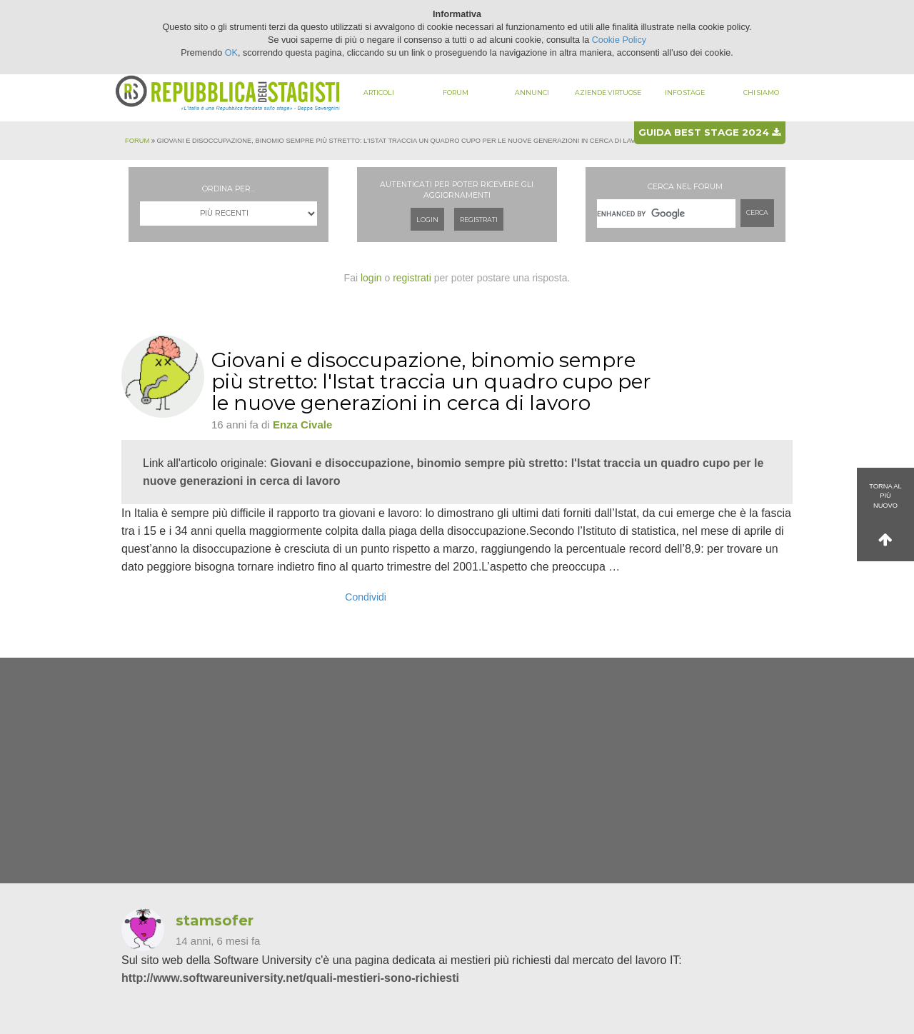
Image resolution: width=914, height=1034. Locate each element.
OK (231, 53)
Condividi (365, 597)
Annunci (532, 92)
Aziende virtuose (608, 92)
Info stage (685, 92)
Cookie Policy (619, 40)
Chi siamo (761, 92)
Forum (455, 92)
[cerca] (666, 213)
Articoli (378, 92)
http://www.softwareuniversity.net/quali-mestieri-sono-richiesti (290, 978)
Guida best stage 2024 (709, 132)
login (371, 277)
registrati (412, 277)
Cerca (757, 212)
